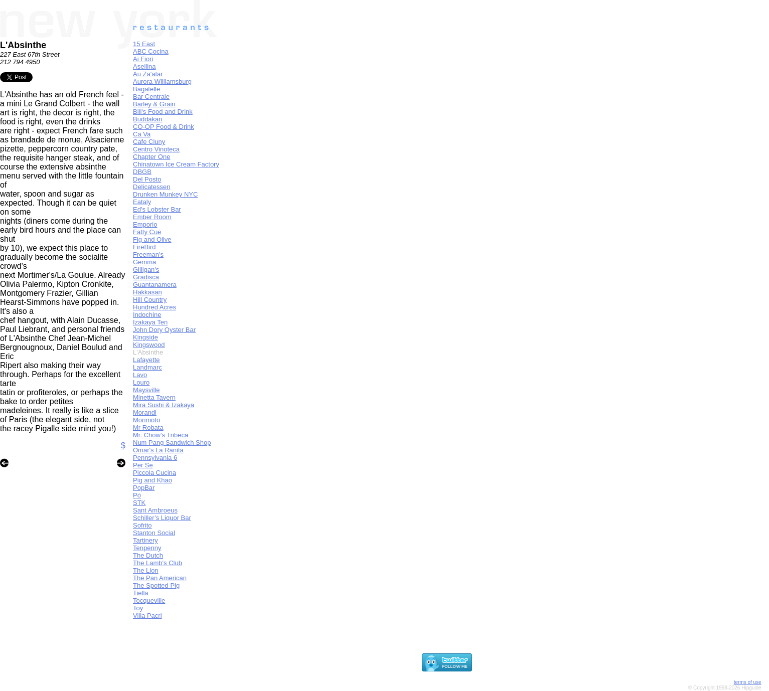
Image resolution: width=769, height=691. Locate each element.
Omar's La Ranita (158, 450)
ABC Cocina (151, 51)
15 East (144, 44)
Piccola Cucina (154, 472)
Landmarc (147, 367)
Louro (141, 382)
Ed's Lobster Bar (157, 209)
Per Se (143, 465)
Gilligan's (146, 269)
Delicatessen (151, 187)
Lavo (140, 375)
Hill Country (150, 299)
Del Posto (147, 179)
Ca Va (141, 134)
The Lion (146, 570)
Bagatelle (146, 89)
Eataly (142, 202)
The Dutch (148, 555)
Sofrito (142, 525)
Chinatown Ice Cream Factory (176, 164)
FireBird (144, 247)
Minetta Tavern (154, 397)
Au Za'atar (148, 74)
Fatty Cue (147, 232)
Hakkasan (147, 292)
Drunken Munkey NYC (165, 194)
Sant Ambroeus (155, 510)
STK (139, 502)
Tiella (140, 593)
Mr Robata (148, 427)
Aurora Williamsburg (162, 81)
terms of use (747, 682)
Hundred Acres (154, 307)
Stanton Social (154, 533)
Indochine (147, 314)
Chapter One (151, 156)
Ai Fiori (143, 59)
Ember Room (152, 217)
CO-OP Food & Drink (163, 126)
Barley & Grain (154, 104)
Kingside (145, 337)
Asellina (144, 66)
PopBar (144, 487)
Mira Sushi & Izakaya (163, 405)
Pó (137, 495)
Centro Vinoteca (156, 149)
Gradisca (146, 277)
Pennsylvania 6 (155, 457)
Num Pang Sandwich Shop (172, 442)
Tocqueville (149, 600)
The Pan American (160, 578)
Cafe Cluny (149, 141)
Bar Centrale (151, 96)
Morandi (145, 412)
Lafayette (146, 360)
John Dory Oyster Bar (164, 329)
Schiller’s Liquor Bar (162, 518)
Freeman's (148, 254)
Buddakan (148, 119)
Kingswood (149, 345)
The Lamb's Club (157, 563)
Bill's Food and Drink (163, 111)
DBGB (142, 172)
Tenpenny (147, 548)
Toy (138, 608)
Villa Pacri (147, 615)
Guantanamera (155, 284)
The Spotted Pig (156, 585)
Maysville (146, 390)
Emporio (145, 224)
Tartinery (145, 540)
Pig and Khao (152, 480)
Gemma (144, 262)
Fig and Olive (152, 239)
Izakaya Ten (150, 322)
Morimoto (146, 420)
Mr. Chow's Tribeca (160, 435)
